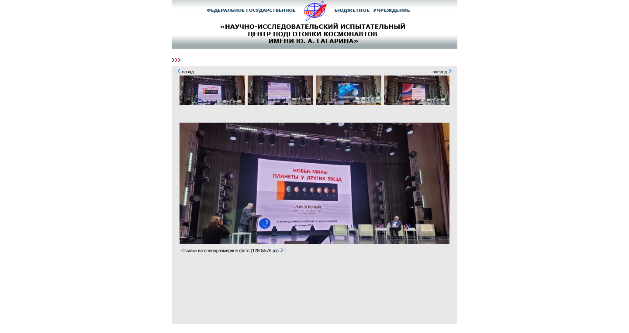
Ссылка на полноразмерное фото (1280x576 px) (234, 250)
